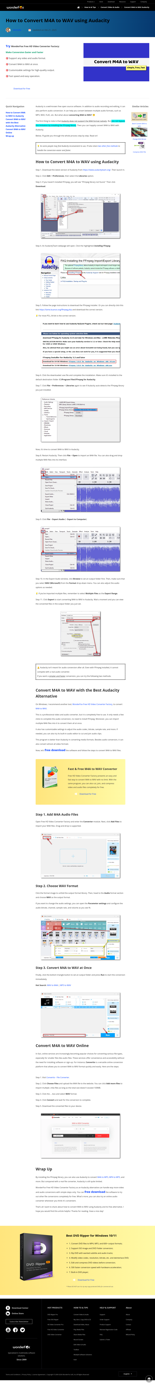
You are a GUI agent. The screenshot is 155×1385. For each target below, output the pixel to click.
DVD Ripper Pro (52, 1319)
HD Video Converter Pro (55, 1329)
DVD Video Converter (54, 1339)
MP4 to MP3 (114, 1179)
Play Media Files (79, 1334)
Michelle (17, 30)
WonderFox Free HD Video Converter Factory (92, 704)
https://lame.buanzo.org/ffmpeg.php (55, 309)
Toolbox (76, 1354)
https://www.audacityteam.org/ (97, 170)
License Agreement (38, 1379)
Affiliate (128, 1334)
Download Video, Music (81, 1329)
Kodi (75, 1364)
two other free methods (108, 146)
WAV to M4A (52, 987)
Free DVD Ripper (52, 1324)
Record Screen (78, 1344)
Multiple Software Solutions (83, 1359)
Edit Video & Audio (80, 1349)
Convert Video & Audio (81, 1319)
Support (102, 1319)
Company (129, 1324)
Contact (128, 1329)
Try (8, 46)
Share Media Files (79, 1339)
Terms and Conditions (13, 1379)
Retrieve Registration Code (108, 1334)
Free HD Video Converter (55, 1334)
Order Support (104, 1324)
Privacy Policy (26, 1379)
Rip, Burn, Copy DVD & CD (82, 1324)
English (127, 1378)
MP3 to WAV (65, 987)
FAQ (101, 1339)
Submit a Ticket (105, 1344)
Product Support (105, 1329)
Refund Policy (130, 1339)
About (128, 1319)
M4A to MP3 (102, 1179)
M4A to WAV (41, 708)
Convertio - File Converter (57, 1079)
